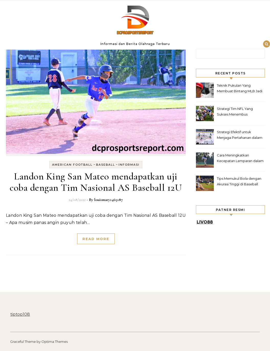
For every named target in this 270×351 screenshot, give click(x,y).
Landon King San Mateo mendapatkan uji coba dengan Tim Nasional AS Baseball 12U (96, 182)
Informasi (129, 164)
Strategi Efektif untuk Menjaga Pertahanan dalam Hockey (239, 135)
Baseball (105, 164)
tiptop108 (20, 314)
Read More (96, 239)
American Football (72, 164)
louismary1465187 (108, 199)
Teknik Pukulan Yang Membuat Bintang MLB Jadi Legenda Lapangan (239, 88)
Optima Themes (54, 341)
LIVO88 (205, 222)
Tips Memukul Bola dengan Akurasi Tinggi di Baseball (239, 181)
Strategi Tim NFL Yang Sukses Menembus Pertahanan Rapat (235, 112)
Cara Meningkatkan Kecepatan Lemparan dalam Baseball (240, 158)
